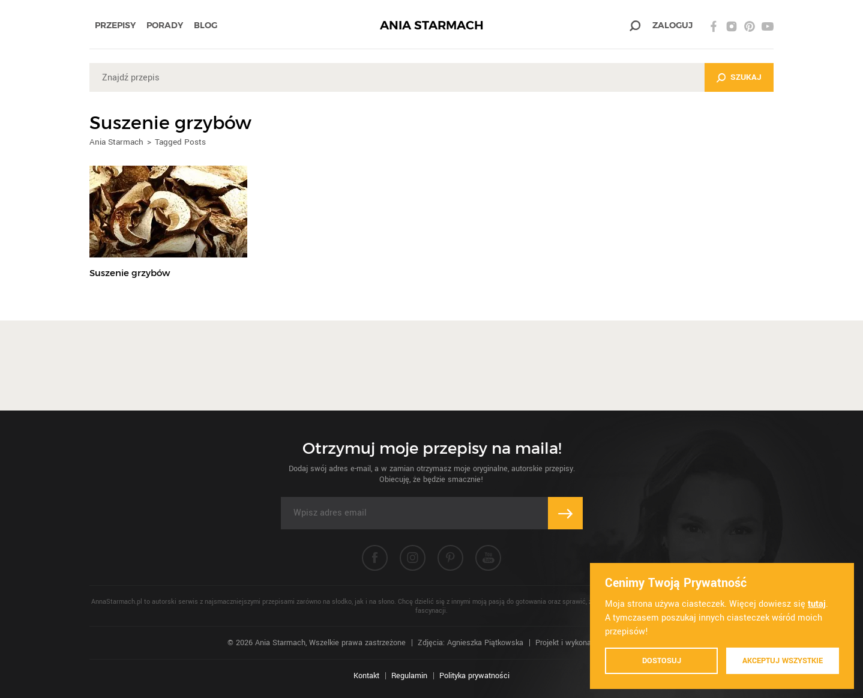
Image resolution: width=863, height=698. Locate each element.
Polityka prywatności (474, 675)
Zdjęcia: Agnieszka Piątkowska (470, 642)
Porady (164, 25)
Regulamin (409, 675)
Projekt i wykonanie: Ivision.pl (585, 642)
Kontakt (366, 675)
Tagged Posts (180, 142)
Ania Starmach (116, 142)
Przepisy (115, 25)
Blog (205, 25)
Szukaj (746, 77)
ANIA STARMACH (432, 25)
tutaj (817, 604)
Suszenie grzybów (129, 272)
